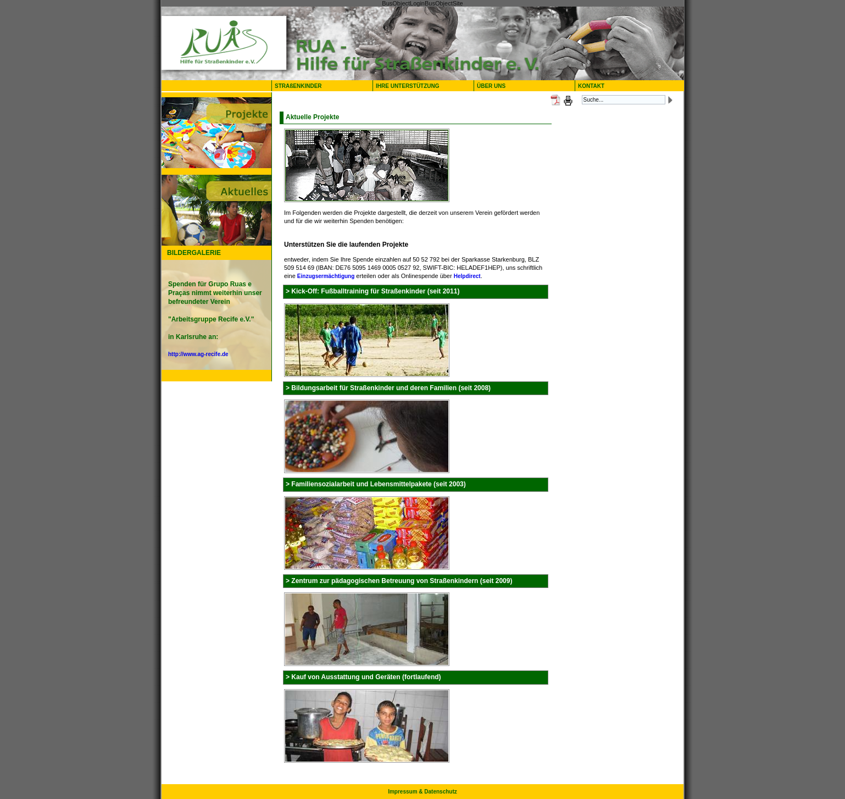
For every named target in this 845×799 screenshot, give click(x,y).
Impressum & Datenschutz (422, 792)
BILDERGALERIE (194, 253)
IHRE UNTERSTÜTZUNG (408, 86)
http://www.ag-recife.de (198, 354)
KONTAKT (591, 86)
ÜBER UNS (493, 86)
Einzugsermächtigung (325, 276)
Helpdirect (467, 276)
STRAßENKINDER (298, 86)
